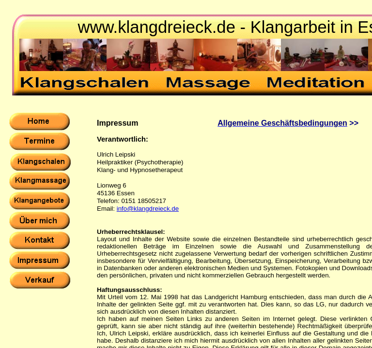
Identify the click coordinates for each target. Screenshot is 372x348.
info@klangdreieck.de (148, 208)
